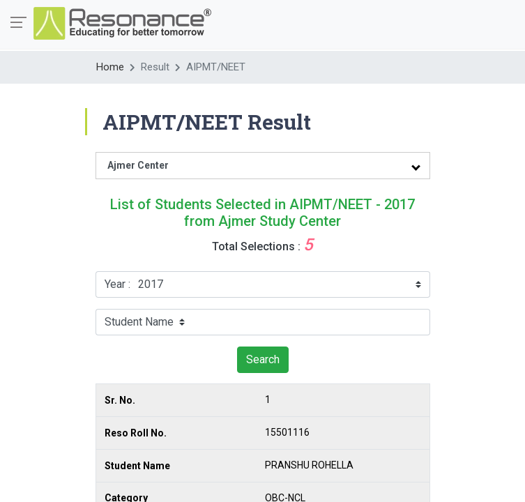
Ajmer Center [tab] (138, 165)
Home (110, 67)
